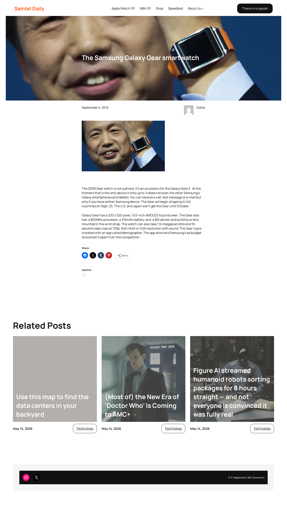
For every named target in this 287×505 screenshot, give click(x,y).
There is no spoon (255, 8)
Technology (84, 428)
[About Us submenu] (203, 9)
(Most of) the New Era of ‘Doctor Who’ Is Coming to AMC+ (142, 405)
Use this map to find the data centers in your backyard (52, 405)
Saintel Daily (29, 8)
